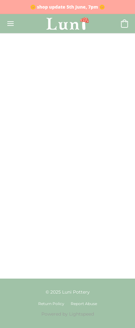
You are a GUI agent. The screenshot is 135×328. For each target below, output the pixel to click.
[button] (67, 23)
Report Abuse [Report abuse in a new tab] (84, 303)
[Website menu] (10, 24)
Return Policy (51, 303)
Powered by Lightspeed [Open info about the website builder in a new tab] (67, 314)
